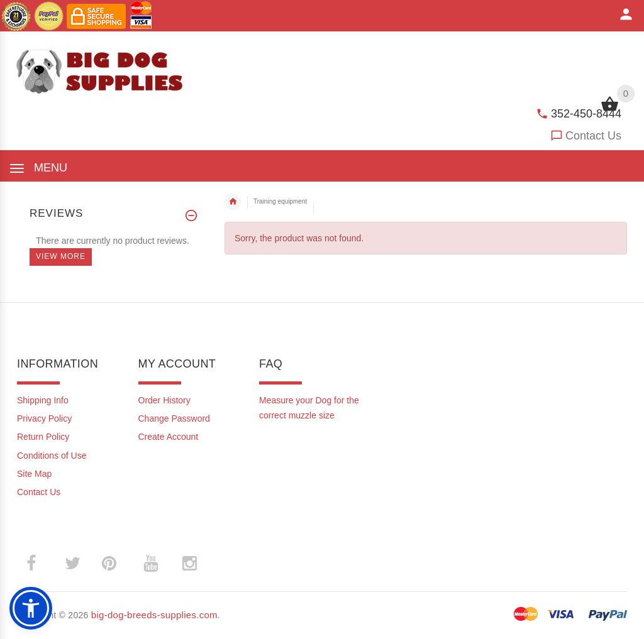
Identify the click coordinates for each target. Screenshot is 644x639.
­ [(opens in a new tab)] (38, 563)
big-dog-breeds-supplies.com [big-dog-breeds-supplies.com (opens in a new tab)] (154, 614)
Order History (164, 400)
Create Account (168, 437)
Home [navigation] (233, 202)
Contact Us (593, 135)
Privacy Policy (44, 418)
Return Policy (43, 437)
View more (61, 256)
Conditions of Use (52, 456)
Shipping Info (43, 400)
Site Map (34, 474)
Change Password (174, 418)
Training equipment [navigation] (280, 201)
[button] (31, 608)
